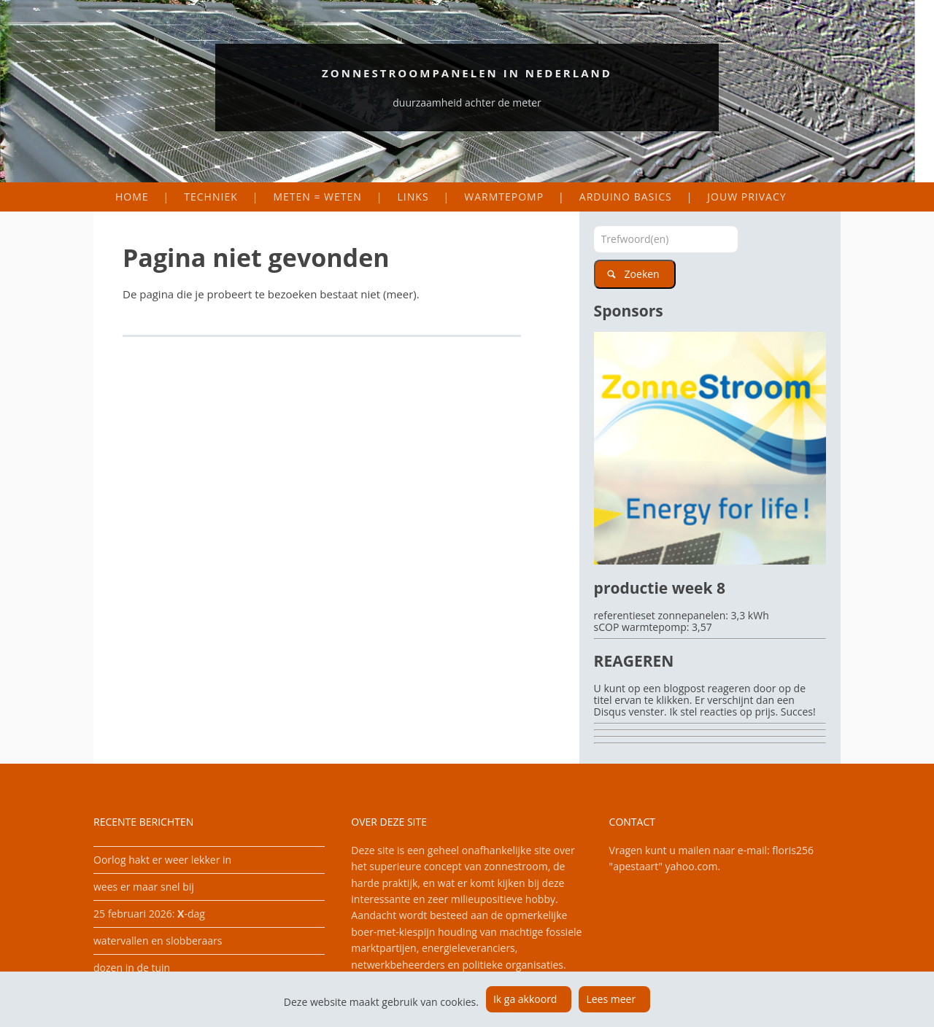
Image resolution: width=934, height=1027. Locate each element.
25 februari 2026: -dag (149, 914)
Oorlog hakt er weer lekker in (162, 860)
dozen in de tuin (131, 967)
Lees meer (611, 999)
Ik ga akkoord (525, 999)
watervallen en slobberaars (158, 940)
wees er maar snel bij (143, 887)
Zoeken (642, 274)
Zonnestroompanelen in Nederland (467, 73)
